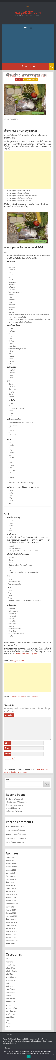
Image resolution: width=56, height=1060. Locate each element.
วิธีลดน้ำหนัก (10, 989)
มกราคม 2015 (11, 897)
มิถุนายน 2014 (11, 919)
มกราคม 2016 (11, 870)
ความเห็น (9, 715)
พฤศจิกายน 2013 (12, 941)
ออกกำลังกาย (10, 1002)
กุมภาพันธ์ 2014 (11, 931)
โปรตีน (8, 1023)
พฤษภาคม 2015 (11, 885)
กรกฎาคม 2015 (11, 879)
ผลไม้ (8, 983)
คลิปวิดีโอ (9, 974)
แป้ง (7, 1020)
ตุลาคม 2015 (10, 873)
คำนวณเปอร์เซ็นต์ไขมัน (17, 830)
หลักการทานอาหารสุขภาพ (26, 654)
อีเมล (7, 748)
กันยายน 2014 (11, 910)
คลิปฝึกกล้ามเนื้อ (11, 971)
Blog (7, 959)
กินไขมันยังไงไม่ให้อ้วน (14, 811)
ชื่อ (6, 743)
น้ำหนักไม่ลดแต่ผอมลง (19, 838)
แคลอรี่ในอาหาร (11, 1017)
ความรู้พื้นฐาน (13, 696)
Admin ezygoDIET (31, 79)
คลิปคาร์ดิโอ (10, 968)
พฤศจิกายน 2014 (12, 904)
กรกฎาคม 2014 (11, 916)
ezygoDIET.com (28, 13)
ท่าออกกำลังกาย (11, 980)
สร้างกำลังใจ (10, 993)
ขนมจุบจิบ (9, 962)
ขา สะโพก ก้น (10, 965)
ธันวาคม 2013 (11, 938)
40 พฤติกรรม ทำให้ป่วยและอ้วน (16, 802)
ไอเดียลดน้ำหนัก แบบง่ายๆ (15, 805)
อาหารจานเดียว (11, 1008)
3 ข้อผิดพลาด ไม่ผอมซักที (14, 799)
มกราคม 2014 (11, 934)
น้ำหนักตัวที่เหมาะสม (17, 842)
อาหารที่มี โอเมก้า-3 (13, 808)
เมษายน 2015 (11, 888)
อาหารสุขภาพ (34, 696)
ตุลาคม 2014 (10, 907)
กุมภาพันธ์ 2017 (11, 864)
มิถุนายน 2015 (11, 882)
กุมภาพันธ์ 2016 (11, 867)
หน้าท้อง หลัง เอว (11, 999)
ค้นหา (7, 780)
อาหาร (24, 696)
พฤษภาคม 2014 (11, 922)
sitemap (7, 1048)
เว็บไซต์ (8, 753)
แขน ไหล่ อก (10, 1014)
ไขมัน (8, 1026)
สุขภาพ (20, 696)
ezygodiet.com (18, 660)
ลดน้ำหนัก (9, 986)
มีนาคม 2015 (10, 891)
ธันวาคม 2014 (11, 901)
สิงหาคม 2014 (11, 913)
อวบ (7, 842)
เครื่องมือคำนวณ (11, 1011)
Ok (28, 1057)
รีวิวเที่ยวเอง (8, 1034)
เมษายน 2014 (11, 925)
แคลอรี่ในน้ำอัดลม (20, 834)
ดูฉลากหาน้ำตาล (18, 826)
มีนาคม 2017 (10, 861)
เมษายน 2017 (11, 858)
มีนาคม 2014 (10, 928)
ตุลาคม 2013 (10, 944)
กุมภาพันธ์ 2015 (11, 894)
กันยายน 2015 (11, 876)
